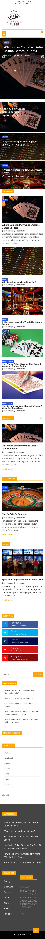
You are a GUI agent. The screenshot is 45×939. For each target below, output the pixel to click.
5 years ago (10, 56)
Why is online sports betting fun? (19, 141)
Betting (5, 553)
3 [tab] (22, 70)
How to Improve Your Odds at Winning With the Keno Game (22, 407)
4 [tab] (26, 70)
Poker (11, 361)
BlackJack (8, 758)
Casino (6, 42)
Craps (7, 769)
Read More (7, 469)
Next (42, 56)
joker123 (5, 795)
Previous (3, 56)
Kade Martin (23, 56)
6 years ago (7, 518)
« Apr (22, 914)
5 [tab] (30, 70)
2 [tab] (19, 70)
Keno (10, 403)
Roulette (6, 490)
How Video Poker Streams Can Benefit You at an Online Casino (21, 365)
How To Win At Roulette (14, 514)
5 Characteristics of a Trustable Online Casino (22, 323)
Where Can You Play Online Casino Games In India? (24, 49)
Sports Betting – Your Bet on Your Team (22, 579)
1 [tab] (15, 70)
